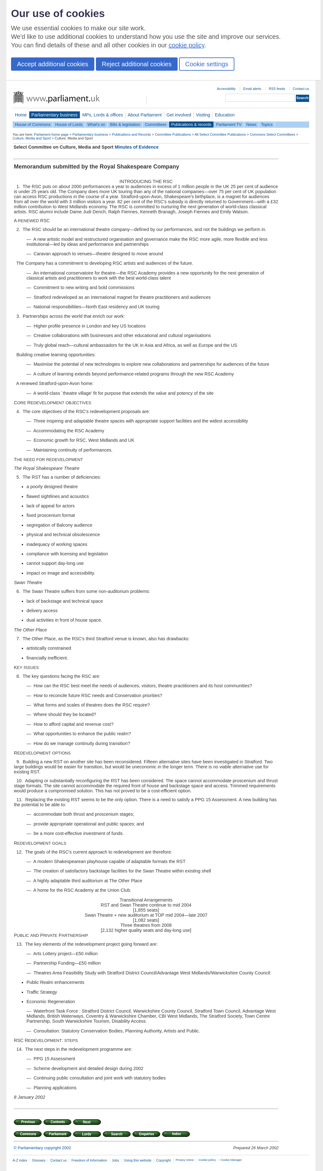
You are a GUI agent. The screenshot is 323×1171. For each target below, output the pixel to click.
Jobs (115, 1160)
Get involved (179, 114)
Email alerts (252, 89)
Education (225, 114)
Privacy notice (185, 1160)
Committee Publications (173, 134)
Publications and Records (131, 134)
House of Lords (69, 124)
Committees (155, 124)
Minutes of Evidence (137, 147)
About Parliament (145, 114)
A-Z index (20, 1160)
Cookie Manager (231, 1160)
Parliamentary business (55, 114)
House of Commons (32, 124)
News (251, 124)
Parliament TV (229, 124)
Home (21, 114)
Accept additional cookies (52, 64)
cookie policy (186, 45)
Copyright (163, 1160)
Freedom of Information (89, 1160)
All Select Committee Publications (220, 134)
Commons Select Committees (272, 134)
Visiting (203, 114)
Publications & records (191, 124)
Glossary (39, 1160)
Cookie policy (207, 1160)
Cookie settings (206, 64)
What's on (96, 124)
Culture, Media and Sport (32, 138)
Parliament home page (51, 134)
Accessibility (226, 89)
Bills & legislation (125, 124)
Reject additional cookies (137, 64)
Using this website (137, 1160)
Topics (267, 124)
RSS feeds (277, 89)
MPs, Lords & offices (102, 114)
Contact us (301, 89)
